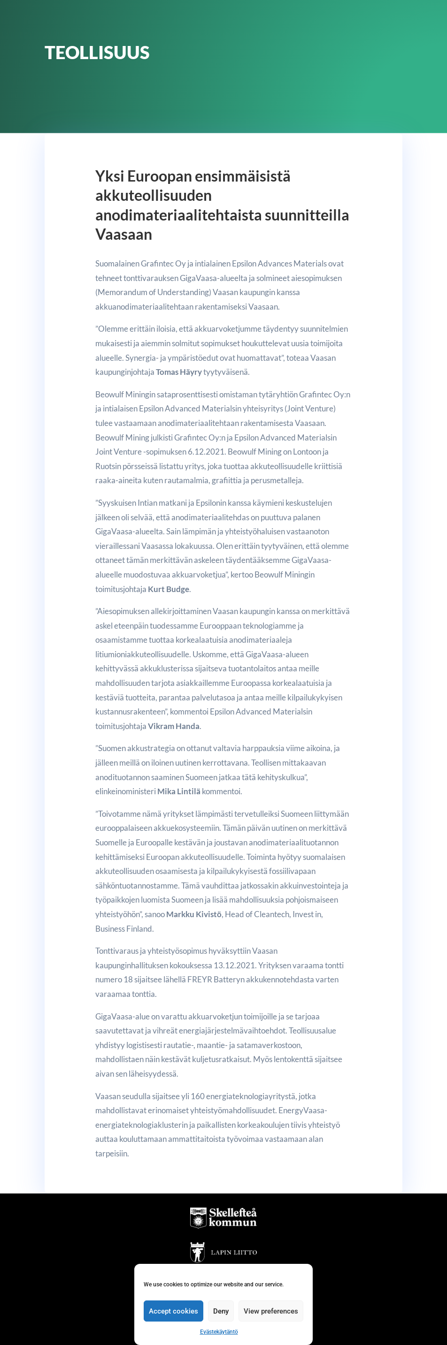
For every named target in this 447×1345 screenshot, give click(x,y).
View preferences (271, 1311)
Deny (221, 1311)
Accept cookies (173, 1311)
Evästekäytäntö (219, 1332)
